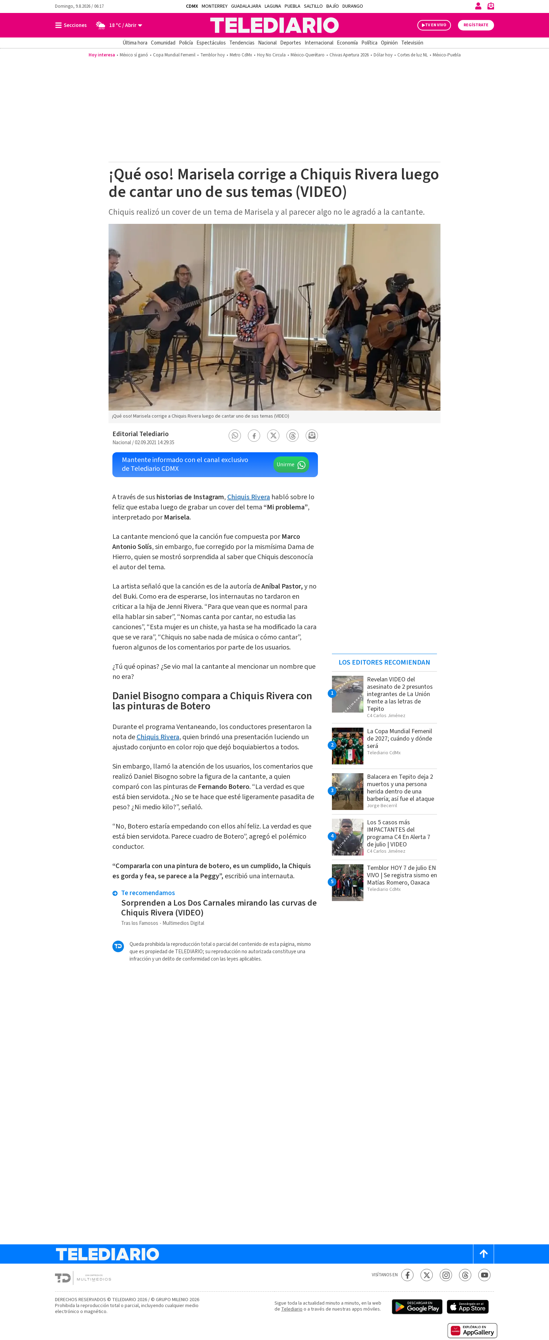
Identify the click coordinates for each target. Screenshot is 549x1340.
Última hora (135, 43)
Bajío (332, 6)
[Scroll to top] (483, 1254)
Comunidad (163, 43)
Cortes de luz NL (412, 55)
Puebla (292, 6)
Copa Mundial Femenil (174, 55)
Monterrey (215, 6)
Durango (352, 6)
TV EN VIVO (435, 25)
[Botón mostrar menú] (72, 25)
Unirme (285, 464)
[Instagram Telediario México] (446, 1275)
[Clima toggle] (117, 25)
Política (369, 43)
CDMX (192, 6)
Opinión (389, 43)
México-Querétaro (308, 55)
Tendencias (242, 43)
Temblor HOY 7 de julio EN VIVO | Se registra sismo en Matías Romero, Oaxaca (402, 875)
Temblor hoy (212, 55)
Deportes (290, 43)
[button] (235, 435)
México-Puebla (447, 55)
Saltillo (313, 6)
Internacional (319, 43)
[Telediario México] (274, 25)
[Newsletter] (490, 8)
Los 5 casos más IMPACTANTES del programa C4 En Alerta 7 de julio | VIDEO (398, 833)
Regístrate (476, 25)
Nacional (267, 43)
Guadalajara (246, 6)
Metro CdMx (241, 55)
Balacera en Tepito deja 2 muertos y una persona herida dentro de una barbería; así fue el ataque (400, 787)
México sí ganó (134, 55)
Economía (347, 43)
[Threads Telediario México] (465, 1275)
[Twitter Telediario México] (427, 1275)
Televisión (412, 43)
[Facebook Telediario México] (407, 1275)
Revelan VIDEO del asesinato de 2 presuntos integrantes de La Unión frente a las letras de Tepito (400, 694)
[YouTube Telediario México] (484, 1275)
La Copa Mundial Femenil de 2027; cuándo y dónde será (399, 738)
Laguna (273, 6)
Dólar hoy (383, 55)
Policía (186, 43)
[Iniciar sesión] (478, 5)
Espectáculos (211, 43)
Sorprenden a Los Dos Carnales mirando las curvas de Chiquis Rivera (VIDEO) (219, 908)
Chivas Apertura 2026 (349, 55)
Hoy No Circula (271, 55)
